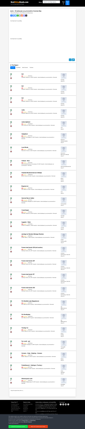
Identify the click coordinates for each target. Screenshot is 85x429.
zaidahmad (37, 421)
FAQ (12, 418)
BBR (46, 413)
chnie (22, 368)
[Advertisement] (42, 30)
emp (22, 125)
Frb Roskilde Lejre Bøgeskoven (30, 301)
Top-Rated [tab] (18, 67)
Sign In (63, 3)
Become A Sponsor (15, 417)
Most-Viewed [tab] (25, 67)
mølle (23, 110)
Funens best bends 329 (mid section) (31, 247)
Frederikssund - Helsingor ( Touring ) (31, 365)
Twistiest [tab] (31, 67)
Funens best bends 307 (28, 261)
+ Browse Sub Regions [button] (15, 13)
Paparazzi (23, 137)
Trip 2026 (47, 416)
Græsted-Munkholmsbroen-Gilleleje (31, 173)
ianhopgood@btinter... (39, 411)
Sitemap (22, 427)
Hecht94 (23, 213)
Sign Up (67, 3)
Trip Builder (25, 414)
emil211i (23, 225)
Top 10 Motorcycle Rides (28, 411)
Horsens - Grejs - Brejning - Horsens (31, 353)
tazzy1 (22, 331)
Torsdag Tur (24, 328)
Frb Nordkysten (25, 314)
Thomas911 (23, 344)
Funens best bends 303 (28, 288)
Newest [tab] (12, 67)
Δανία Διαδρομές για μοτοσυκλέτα (45, 77)
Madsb (22, 356)
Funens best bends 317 (27, 274)
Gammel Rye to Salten (27, 198)
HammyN (37, 413)
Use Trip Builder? (14, 413)
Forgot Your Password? (15, 416)
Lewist (36, 414)
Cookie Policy (32, 427)
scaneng (23, 250)
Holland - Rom (25, 161)
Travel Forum (25, 413)
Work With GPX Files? (15, 414)
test (22, 74)
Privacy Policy (27, 427)
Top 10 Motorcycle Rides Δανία (26, 13)
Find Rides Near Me (15, 411)
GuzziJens (23, 150)
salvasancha (37, 418)
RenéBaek (23, 382)
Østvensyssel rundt (26, 379)
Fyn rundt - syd (25, 341)
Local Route (24, 147)
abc (22, 304)
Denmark (55, 77)
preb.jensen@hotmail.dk (26, 164)
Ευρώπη (35, 77)
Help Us (24, 418)
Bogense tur (24, 186)
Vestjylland (24, 134)
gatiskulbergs (38, 416)
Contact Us (25, 417)
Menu (40, 2)
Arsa (22, 189)
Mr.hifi (22, 176)
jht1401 (22, 237)
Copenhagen (25, 210)
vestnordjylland (25, 122)
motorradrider (24, 201)
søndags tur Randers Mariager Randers (32, 234)
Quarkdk (23, 77)
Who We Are (25, 416)
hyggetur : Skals (26, 222)
